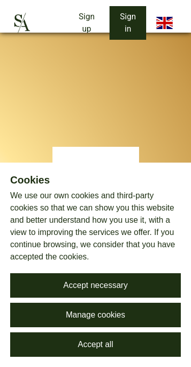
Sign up (87, 23)
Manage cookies (95, 314)
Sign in (128, 23)
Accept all (95, 344)
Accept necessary (95, 285)
